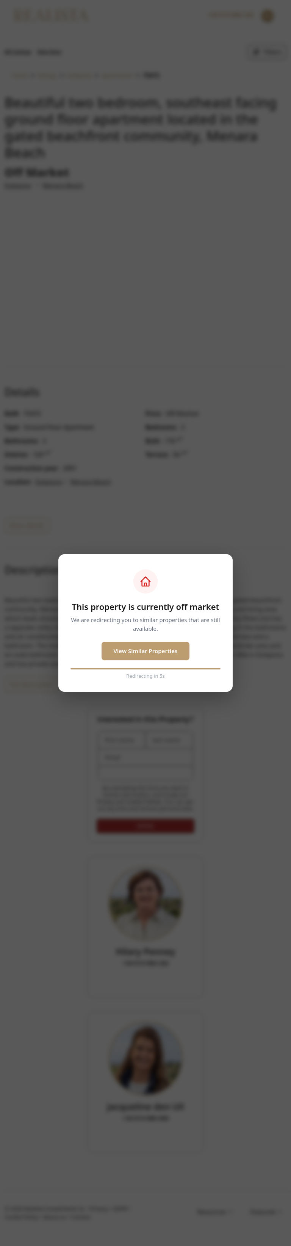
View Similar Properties (146, 651)
